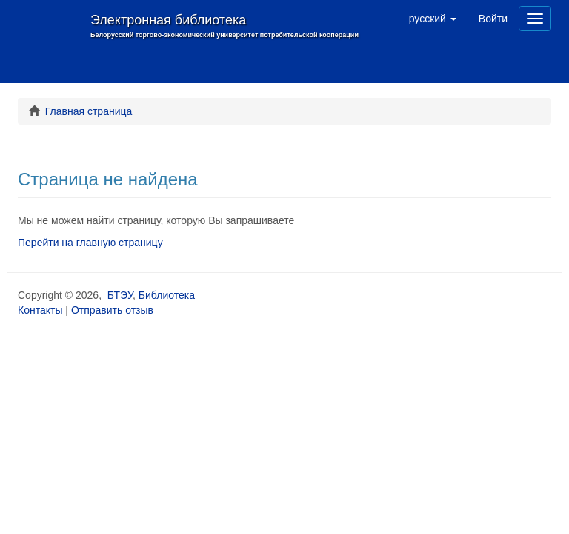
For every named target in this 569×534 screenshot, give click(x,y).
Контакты (40, 310)
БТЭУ (120, 295)
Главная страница (89, 111)
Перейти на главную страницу (90, 242)
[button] (432, 18)
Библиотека (167, 295)
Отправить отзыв (112, 310)
